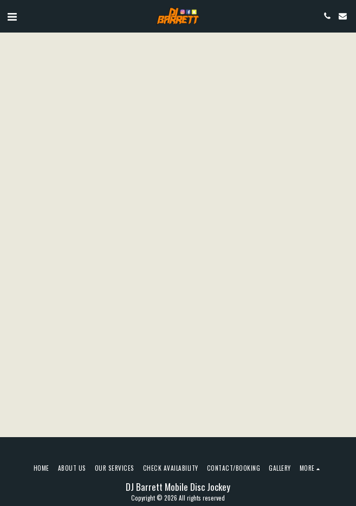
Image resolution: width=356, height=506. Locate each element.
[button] (12, 16)
